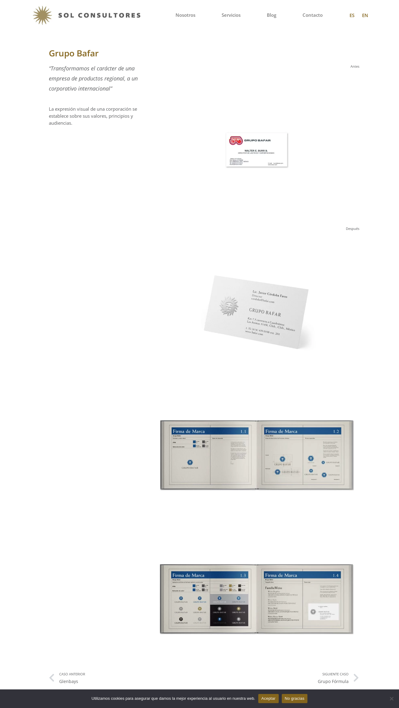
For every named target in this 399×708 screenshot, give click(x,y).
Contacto (313, 15)
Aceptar (268, 698)
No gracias (295, 698)
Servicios (231, 15)
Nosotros (185, 15)
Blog (271, 15)
